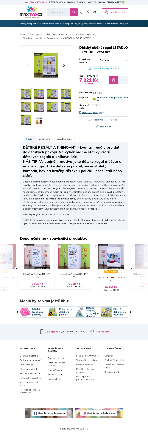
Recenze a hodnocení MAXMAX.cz (30, 391)
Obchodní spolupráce (114, 360)
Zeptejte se (105, 126)
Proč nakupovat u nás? (30, 360)
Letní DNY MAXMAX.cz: (36, 2)
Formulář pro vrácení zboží (29, 384)
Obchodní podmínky (29, 369)
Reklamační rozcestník (30, 378)
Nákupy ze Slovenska (30, 373)
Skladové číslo (83, 106)
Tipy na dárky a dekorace (88, 360)
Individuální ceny (55, 379)
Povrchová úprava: (84, 60)
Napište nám (102, 331)
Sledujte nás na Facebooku (51, 413)
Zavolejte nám (52, 331)
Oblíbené (81, 12)
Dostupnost (83, 92)
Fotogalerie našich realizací (56, 364)
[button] (27, 65)
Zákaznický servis (56, 374)
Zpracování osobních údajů (114, 366)
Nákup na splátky (90, 112)
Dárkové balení (55, 370)
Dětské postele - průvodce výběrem (85, 378)
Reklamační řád (111, 372)
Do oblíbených (96, 120)
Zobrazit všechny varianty (105, 68)
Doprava (83, 97)
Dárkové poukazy (84, 364)
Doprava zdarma (56, 358)
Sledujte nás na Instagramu (101, 413)
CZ (94, 12)
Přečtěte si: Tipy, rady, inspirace (86, 370)
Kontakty (108, 356)
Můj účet (88, 12)
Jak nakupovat (26, 364)
